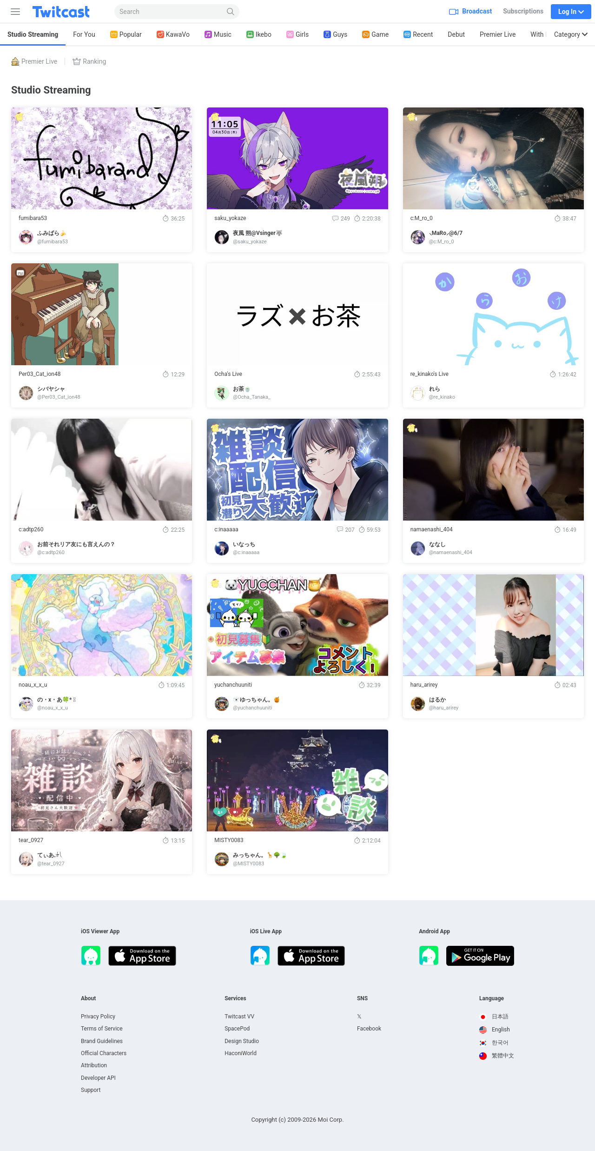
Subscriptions (523, 11)
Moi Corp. (330, 1119)
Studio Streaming (32, 34)
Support (90, 1090)
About (88, 998)
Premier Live (498, 34)
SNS (362, 998)
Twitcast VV (239, 1016)
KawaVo (173, 35)
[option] (496, 1017)
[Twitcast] (68, 12)
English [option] (494, 1029)
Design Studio (242, 1041)
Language (491, 998)
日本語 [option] (494, 1016)
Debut (456, 34)
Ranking (89, 61)
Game (375, 35)
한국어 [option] (494, 1042)
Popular (126, 35)
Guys (335, 35)
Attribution (94, 1065)
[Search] (230, 11)
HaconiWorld (241, 1053)
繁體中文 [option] (496, 1055)
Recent (418, 35)
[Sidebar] (13, 11)
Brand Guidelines (102, 1041)
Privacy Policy (98, 1016)
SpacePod (237, 1028)
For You (84, 34)
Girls (297, 35)
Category (571, 34)
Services (235, 998)
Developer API (98, 1078)
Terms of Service (102, 1028)
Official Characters (103, 1053)
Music (218, 35)
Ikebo (258, 35)
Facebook (369, 1028)
